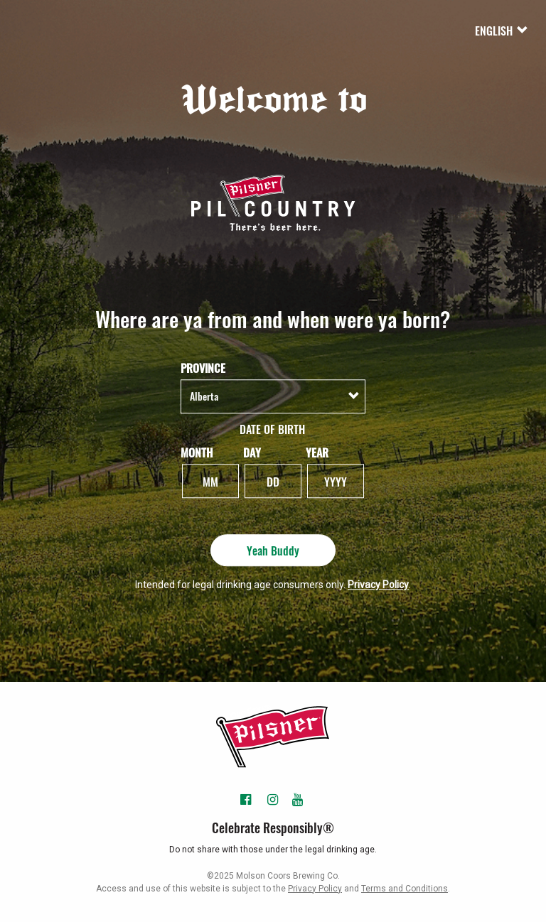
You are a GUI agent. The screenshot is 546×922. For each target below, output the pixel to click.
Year (317, 452)
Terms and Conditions (404, 889)
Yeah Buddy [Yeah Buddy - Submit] (273, 550)
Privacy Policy (378, 584)
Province (203, 368)
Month (197, 452)
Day (252, 452)
